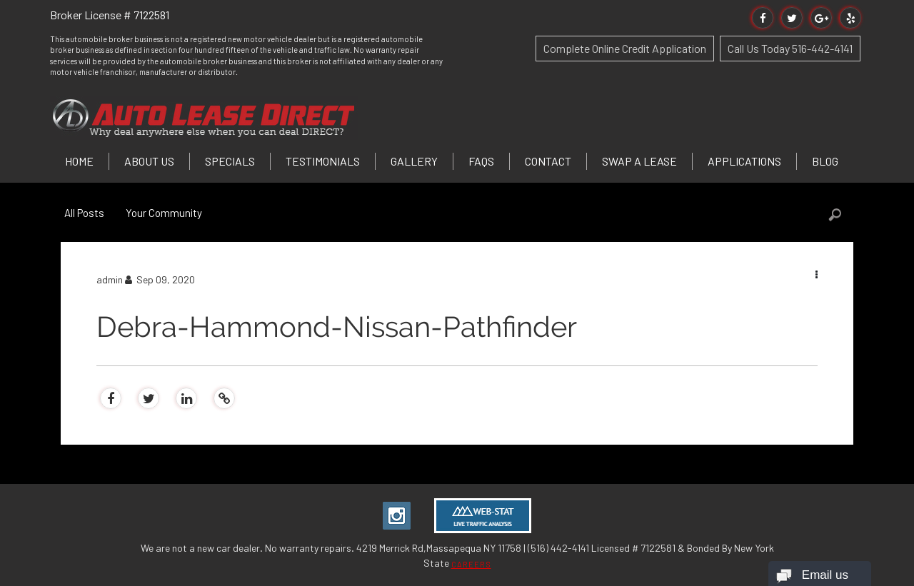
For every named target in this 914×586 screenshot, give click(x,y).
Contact (548, 161)
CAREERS (471, 564)
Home (79, 161)
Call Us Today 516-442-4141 (790, 48)
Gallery (414, 161)
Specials (230, 161)
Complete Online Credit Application (624, 48)
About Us (149, 161)
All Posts (84, 212)
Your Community (164, 212)
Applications (744, 161)
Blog (825, 161)
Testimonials (323, 161)
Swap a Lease (639, 161)
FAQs (481, 161)
